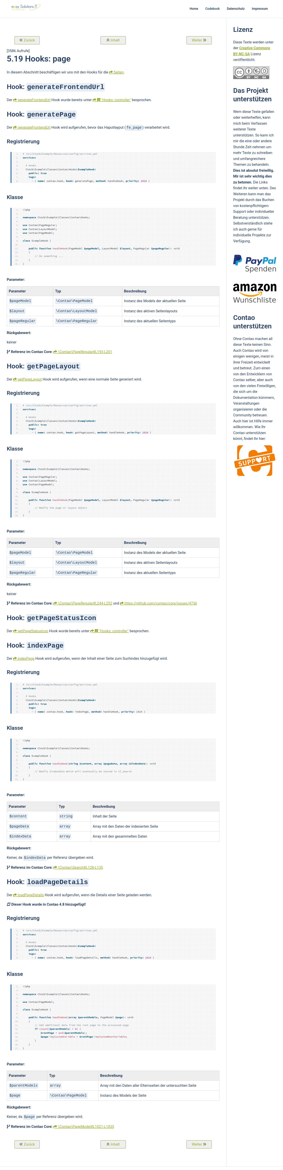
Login (206, 1165)
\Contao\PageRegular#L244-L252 (85, 599)
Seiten (119, 72)
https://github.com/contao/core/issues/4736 (161, 599)
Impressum (260, 8)
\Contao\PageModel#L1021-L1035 (86, 1119)
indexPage (26, 654)
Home (194, 8)
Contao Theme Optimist (90, 1165)
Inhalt (115, 40)
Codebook (212, 8)
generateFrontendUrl (34, 99)
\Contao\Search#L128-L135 (80, 861)
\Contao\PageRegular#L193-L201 (85, 349)
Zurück (29, 40)
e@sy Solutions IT (121, 1165)
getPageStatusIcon (33, 627)
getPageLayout (30, 377)
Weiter (197, 40)
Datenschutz (236, 8)
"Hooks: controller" (114, 99)
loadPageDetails (31, 889)
